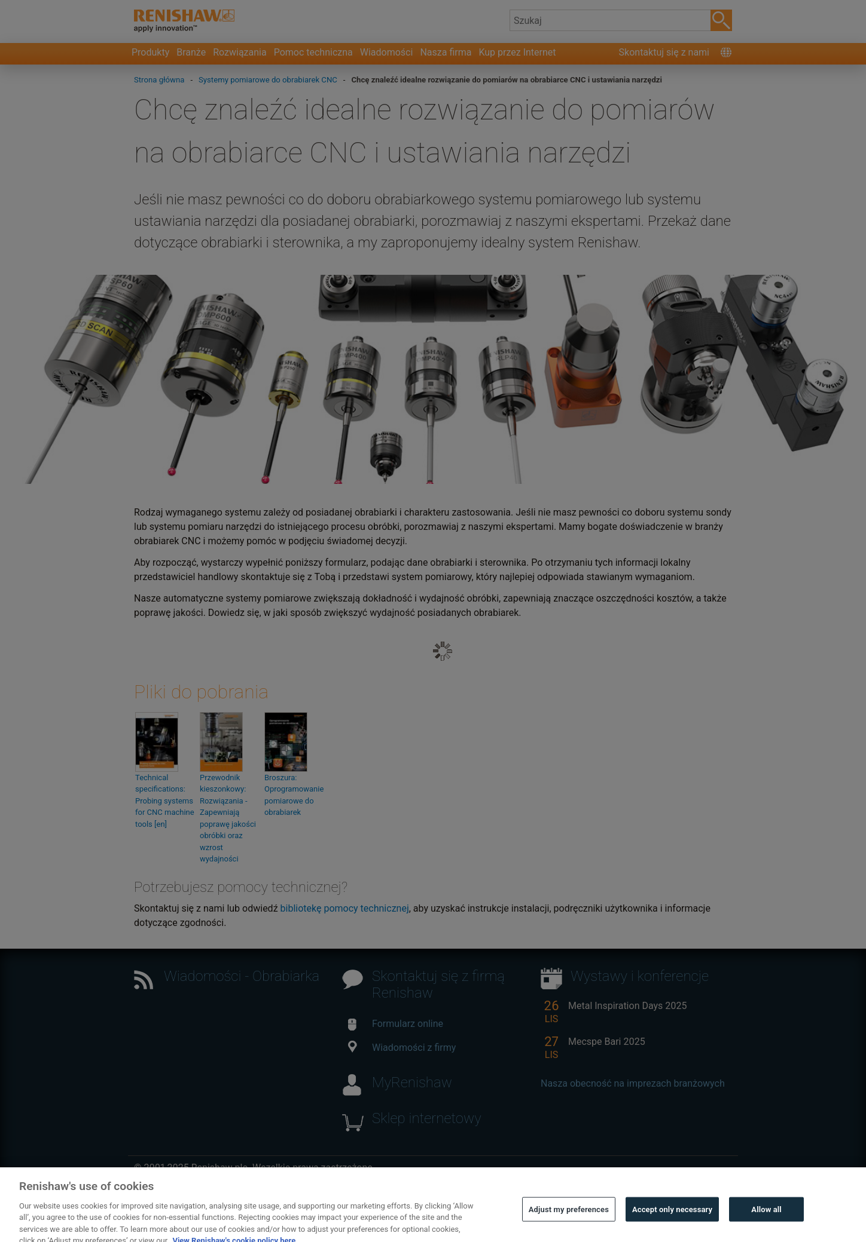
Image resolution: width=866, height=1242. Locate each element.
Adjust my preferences (569, 1216)
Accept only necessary (672, 1216)
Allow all (766, 1216)
